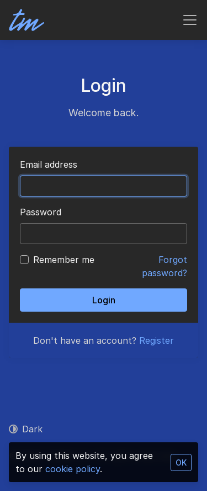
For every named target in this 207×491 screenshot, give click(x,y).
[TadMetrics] (26, 20)
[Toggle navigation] (190, 20)
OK (181, 462)
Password (40, 212)
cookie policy (72, 468)
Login (103, 300)
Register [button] (156, 340)
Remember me (63, 259)
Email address (48, 164)
